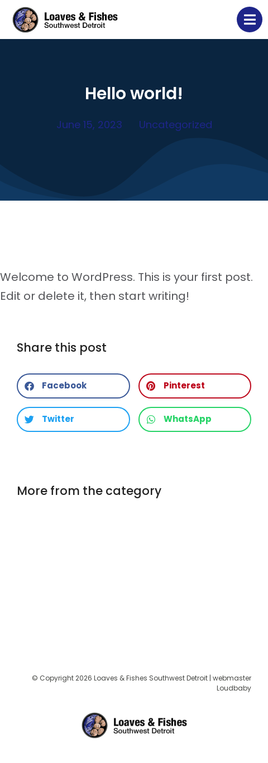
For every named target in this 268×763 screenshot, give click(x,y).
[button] (73, 385)
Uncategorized (175, 125)
